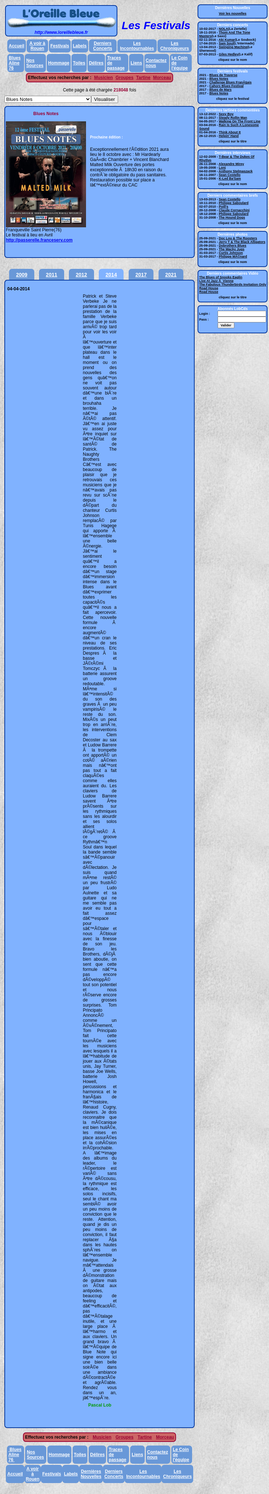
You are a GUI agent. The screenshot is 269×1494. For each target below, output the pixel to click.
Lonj (222, 167)
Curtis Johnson (231, 253)
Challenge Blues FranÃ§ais (230, 82)
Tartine (143, 77)
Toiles (79, 63)
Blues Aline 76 (15, 63)
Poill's (223, 206)
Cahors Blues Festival (226, 86)
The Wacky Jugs (231, 249)
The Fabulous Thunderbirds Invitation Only (232, 284)
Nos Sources (34, 63)
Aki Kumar (227, 40)
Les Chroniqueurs (174, 46)
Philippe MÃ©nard (233, 256)
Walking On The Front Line (239, 121)
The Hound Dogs (232, 217)
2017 (141, 275)
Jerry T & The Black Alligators (242, 242)
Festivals (59, 45)
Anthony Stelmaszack (236, 171)
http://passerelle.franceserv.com (39, 240)
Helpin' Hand (229, 136)
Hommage (58, 63)
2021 (170, 275)
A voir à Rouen (38, 46)
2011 (51, 275)
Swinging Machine (233, 47)
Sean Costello (230, 175)
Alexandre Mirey (231, 164)
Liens (136, 63)
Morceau (162, 77)
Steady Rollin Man (233, 117)
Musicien (103, 77)
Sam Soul (226, 43)
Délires (96, 63)
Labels (80, 45)
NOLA (223, 29)
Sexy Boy (226, 114)
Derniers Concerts (102, 46)
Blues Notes (218, 79)
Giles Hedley (228, 54)
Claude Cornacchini (234, 210)
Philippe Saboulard (234, 203)
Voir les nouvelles (232, 13)
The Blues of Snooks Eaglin (220, 277)
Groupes (124, 77)
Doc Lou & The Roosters (238, 238)
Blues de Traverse (223, 75)
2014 (111, 275)
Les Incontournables (137, 46)
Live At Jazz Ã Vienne (216, 281)
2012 (81, 275)
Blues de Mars (220, 89)
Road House (208, 288)
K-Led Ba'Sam (230, 178)
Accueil (16, 45)
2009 (21, 275)
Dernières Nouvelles (91, 1474)
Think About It (230, 132)
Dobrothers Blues (232, 245)
